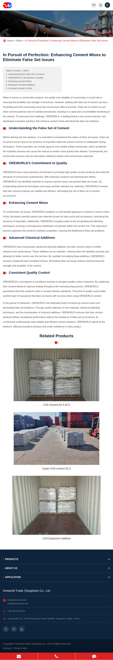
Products (56, 560)
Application (56, 578)
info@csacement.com (18, 603)
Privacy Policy (20, 648)
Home (10, 40)
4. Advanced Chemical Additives (20, 85)
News (19, 40)
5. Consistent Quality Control (19, 88)
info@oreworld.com (16, 600)
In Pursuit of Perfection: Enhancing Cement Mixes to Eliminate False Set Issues (66, 40)
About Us (56, 569)
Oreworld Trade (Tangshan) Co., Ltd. (27, 590)
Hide (26, 70)
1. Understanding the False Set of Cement (25, 74)
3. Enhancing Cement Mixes (19, 81)
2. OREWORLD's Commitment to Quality (24, 78)
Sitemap (7, 648)
